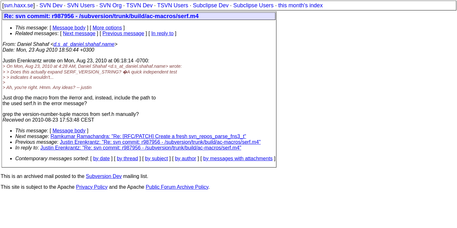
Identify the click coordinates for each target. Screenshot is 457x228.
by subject (156, 158)
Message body (68, 27)
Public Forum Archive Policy (177, 187)
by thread (127, 158)
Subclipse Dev (210, 5)
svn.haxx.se (18, 5)
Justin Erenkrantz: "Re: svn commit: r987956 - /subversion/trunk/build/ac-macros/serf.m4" (160, 142)
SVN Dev (50, 5)
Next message (79, 33)
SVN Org (110, 5)
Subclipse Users (253, 5)
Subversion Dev (104, 176)
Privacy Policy (92, 187)
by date (101, 158)
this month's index (300, 5)
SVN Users (81, 5)
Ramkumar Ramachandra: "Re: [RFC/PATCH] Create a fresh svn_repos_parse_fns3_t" (148, 136)
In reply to (162, 33)
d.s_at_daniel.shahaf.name (84, 44)
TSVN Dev (139, 5)
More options (107, 27)
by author (185, 158)
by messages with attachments (238, 158)
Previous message (123, 33)
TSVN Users (172, 5)
